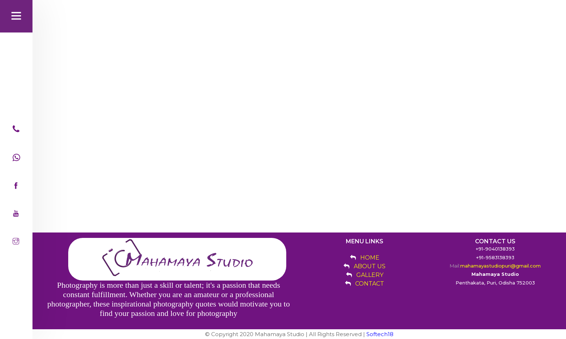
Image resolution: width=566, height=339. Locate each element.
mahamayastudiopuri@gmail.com (500, 266)
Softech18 (379, 334)
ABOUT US (370, 266)
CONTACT (369, 283)
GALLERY (369, 274)
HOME (369, 257)
